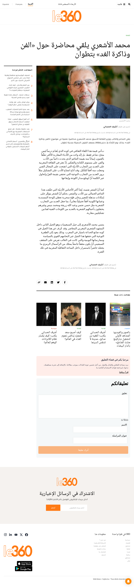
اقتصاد (128, 543)
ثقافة (128, 35)
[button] (128, 581)
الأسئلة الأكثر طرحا (100, 543)
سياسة (127, 540)
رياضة (128, 555)
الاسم (124, 424)
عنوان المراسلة (119, 435)
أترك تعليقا (83, 450)
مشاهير (127, 558)
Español (6, 4)
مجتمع (128, 546)
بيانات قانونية (101, 549)
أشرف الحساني (110, 126)
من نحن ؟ (103, 540)
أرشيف (103, 555)
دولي (128, 561)
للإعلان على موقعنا (100, 546)
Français (19, 4)
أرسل (53, 508)
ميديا (128, 552)
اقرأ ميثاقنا (123, 372)
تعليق (124, 393)
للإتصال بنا (102, 552)
